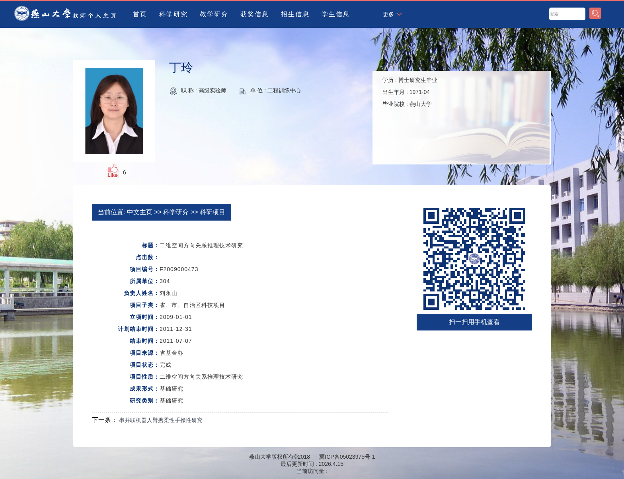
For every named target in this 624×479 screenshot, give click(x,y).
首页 (140, 14)
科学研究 (173, 14)
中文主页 (139, 212)
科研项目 (212, 212)
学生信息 (336, 14)
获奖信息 (254, 14)
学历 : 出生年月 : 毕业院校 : (409, 92)
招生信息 (295, 14)
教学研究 (214, 14)
